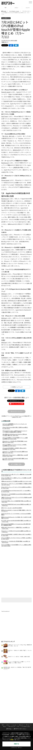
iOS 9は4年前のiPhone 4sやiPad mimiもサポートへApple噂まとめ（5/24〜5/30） (16, 491)
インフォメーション (14, 11)
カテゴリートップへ (16, 411)
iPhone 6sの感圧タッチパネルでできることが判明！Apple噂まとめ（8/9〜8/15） (15, 445)
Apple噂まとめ (6, 18)
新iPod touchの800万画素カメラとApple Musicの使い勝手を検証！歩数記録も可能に (16, 524)
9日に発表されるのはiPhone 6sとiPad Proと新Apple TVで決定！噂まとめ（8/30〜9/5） (15, 435)
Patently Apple (5, 92)
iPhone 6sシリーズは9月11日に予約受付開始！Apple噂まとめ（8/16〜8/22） (15, 442)
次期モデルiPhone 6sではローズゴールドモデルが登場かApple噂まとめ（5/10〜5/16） (16, 498)
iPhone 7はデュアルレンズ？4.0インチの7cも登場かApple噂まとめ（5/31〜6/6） (16, 488)
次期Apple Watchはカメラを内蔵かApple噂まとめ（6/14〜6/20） (16, 481)
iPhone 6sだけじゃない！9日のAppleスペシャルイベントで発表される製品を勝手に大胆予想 (15, 431)
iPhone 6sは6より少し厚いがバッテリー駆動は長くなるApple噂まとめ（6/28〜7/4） (16, 475)
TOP (5, 7)
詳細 (12, 739)
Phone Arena (5, 180)
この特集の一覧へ (16, 464)
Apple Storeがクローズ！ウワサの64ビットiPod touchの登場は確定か (16, 514)
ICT (18, 726)
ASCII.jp (9, 728)
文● (2, 42)
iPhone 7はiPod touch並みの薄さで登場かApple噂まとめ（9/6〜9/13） (15, 428)
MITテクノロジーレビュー (20, 728)
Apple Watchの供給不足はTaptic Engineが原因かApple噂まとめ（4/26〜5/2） (16, 505)
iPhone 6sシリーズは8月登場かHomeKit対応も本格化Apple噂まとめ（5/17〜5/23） (16, 494)
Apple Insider (5, 250)
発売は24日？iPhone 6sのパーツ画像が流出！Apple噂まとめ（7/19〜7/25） (15, 455)
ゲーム (27, 725)
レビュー (16, 7)
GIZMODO (4, 358)
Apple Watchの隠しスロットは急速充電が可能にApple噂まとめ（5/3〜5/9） (16, 501)
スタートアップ (11, 726)
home (3, 11)
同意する (16, 744)
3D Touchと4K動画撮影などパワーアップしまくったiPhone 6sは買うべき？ (15, 424)
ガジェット (21, 725)
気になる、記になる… (9, 136)
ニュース (14, 725)
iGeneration (4, 373)
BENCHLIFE (16, 150)
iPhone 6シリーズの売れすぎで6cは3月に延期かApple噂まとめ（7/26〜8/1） (15, 452)
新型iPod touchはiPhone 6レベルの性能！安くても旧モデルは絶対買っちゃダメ (16, 518)
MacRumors (4, 163)
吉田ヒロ (6, 42)
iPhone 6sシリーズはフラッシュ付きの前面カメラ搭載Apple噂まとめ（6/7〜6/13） (16, 484)
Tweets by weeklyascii (5, 611)
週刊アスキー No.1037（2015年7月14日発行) (11, 507)
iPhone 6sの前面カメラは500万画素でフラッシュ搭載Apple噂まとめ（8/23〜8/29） (15, 438)
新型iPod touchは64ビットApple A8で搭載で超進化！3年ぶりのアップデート (16, 511)
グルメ (4, 726)
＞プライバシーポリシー (16, 747)
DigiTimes (4, 116)
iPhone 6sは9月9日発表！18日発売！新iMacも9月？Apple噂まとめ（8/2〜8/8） (15, 449)
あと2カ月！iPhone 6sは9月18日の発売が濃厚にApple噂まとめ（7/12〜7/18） (15, 459)
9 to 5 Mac (4, 235)
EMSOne (3, 274)
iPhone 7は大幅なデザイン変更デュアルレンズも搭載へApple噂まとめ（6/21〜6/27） (16, 478)
